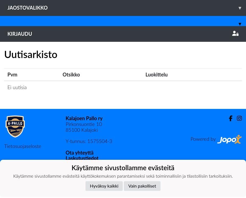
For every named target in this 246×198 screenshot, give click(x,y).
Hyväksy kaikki (104, 185)
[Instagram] (237, 118)
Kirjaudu (123, 34)
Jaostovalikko (126, 8)
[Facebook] (228, 118)
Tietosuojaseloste (22, 146)
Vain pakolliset (142, 185)
